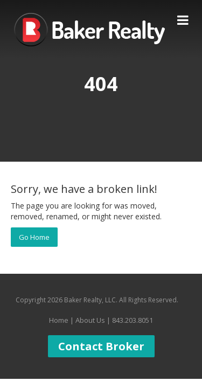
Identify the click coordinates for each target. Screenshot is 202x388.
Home (58, 320)
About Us (90, 320)
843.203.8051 (132, 320)
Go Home (34, 237)
